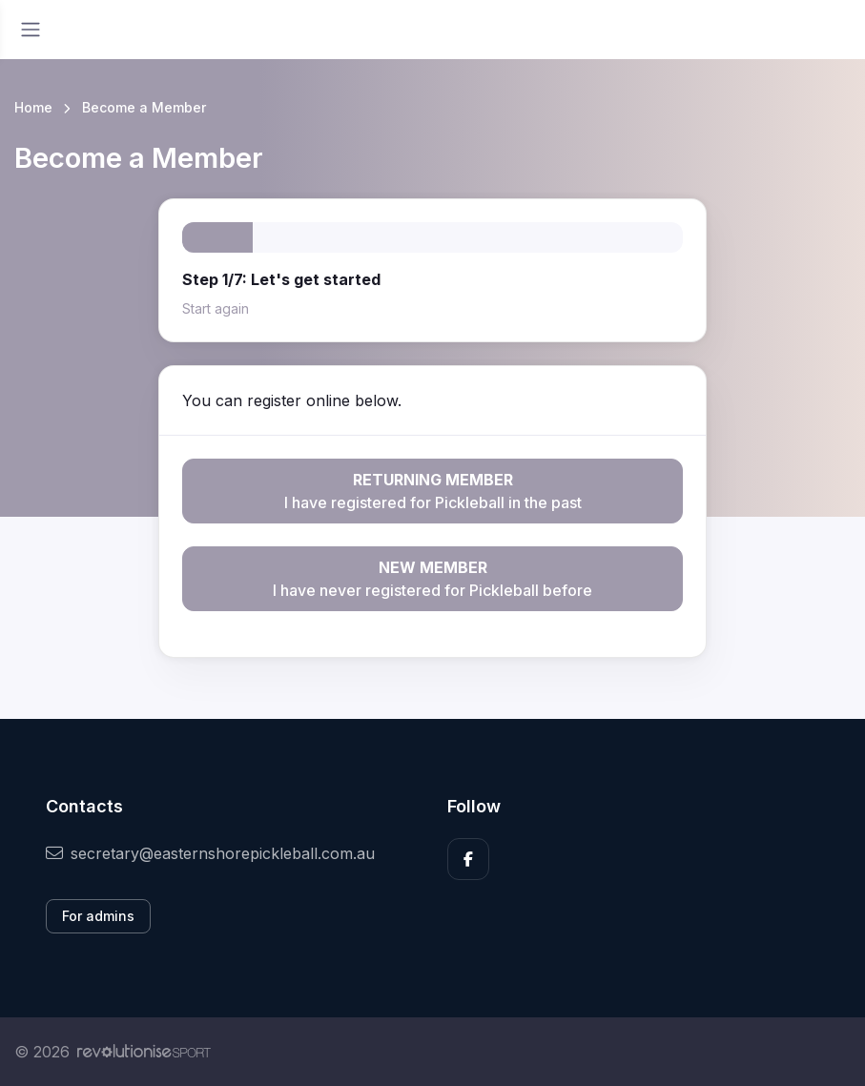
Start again (215, 308)
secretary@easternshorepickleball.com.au (210, 853)
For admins (98, 916)
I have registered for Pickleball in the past (432, 490)
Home (33, 107)
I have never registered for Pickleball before (432, 578)
